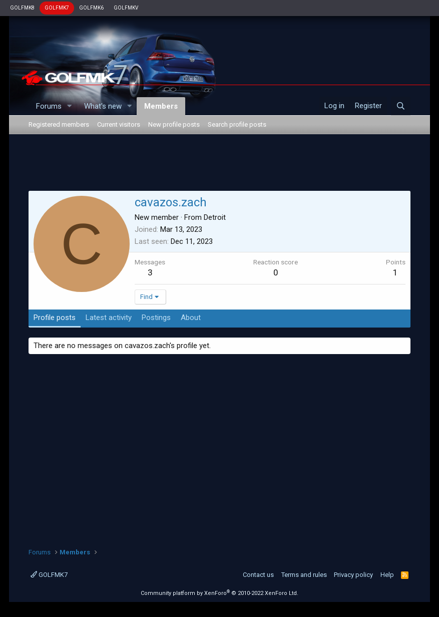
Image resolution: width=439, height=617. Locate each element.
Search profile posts (237, 124)
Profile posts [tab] (55, 317)
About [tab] (191, 317)
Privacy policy (353, 574)
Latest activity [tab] (109, 317)
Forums (49, 106)
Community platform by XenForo (219, 593)
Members (161, 106)
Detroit (215, 217)
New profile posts (174, 124)
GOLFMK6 (91, 8)
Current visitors (118, 124)
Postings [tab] (156, 317)
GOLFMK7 (57, 8)
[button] (70, 106)
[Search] (400, 106)
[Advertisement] (219, 164)
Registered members (59, 124)
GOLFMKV (126, 8)
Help (387, 574)
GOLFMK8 (22, 8)
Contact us (258, 574)
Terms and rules (304, 574)
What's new (103, 106)
